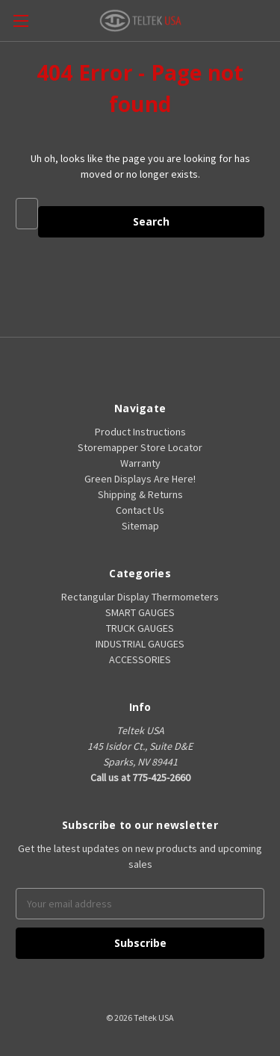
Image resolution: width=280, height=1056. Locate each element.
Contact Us (140, 510)
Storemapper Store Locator (140, 447)
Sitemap (140, 525)
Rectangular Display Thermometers (140, 596)
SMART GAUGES (140, 612)
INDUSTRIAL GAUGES (140, 643)
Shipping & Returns (140, 494)
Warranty (140, 463)
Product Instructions (140, 431)
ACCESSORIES (140, 659)
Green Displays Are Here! (140, 478)
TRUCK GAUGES (140, 628)
